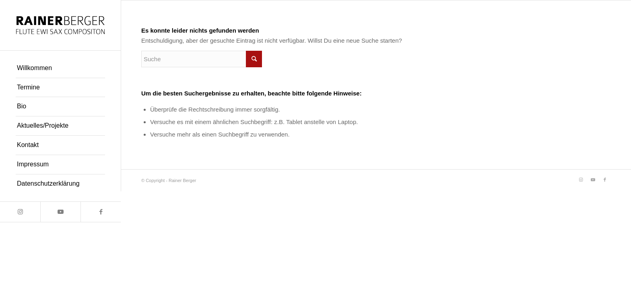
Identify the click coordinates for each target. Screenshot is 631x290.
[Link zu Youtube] (60, 212)
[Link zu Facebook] (100, 212)
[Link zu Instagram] (20, 212)
